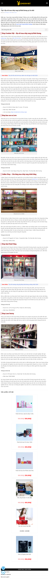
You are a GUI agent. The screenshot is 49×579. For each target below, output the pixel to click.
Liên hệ (40, 543)
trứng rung (3, 38)
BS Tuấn (15, 12)
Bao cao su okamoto (6, 455)
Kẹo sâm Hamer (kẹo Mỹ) (24, 433)
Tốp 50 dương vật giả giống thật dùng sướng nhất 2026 (23, 284)
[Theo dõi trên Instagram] (41, 561)
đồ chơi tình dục (17, 38)
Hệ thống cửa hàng (43, 550)
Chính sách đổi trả (30, 559)
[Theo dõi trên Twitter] (44, 561)
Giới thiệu (40, 540)
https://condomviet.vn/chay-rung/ (19, 112)
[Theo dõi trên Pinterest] (39, 565)
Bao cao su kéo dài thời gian (8, 468)
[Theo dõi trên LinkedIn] (41, 565)
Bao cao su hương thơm (7, 465)
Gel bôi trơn (4, 470)
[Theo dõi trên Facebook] (39, 561)
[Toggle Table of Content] (45, 30)
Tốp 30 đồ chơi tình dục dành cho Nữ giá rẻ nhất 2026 (23, 75)
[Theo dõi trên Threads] (46, 561)
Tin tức (40, 545)
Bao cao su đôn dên (6, 463)
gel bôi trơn (35, 179)
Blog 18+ (40, 547)
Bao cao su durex (5, 452)
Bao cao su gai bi (5, 457)
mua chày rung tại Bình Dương (24, 24)
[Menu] (2, 3)
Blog (1, 8)
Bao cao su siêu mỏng (6, 460)
